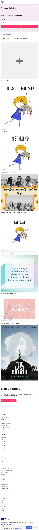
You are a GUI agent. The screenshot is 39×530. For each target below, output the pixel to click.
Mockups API (4, 497)
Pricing (2, 499)
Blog (2, 501)
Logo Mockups (4, 442)
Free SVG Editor (4, 424)
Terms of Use (21, 521)
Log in (2, 458)
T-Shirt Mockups (5, 444)
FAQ (2, 460)
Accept (29, 527)
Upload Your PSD (5, 467)
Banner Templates (5, 449)
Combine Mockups (5, 471)
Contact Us (3, 495)
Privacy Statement (29, 521)
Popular (3, 38)
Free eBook (3, 473)
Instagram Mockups (5, 451)
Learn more (19, 528)
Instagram (3, 505)
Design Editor (4, 418)
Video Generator (5, 487)
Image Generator (5, 483)
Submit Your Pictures (6, 465)
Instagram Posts (5, 446)
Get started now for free (8, 399)
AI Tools (3, 481)
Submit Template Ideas (6, 469)
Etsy (2, 438)
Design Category (6, 34)
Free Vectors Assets (6, 428)
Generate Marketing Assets (7, 462)
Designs (4, 19)
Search (19, 26)
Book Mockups (4, 440)
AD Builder (3, 420)
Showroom (3, 436)
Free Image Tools (5, 426)
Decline (35, 527)
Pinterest (3, 507)
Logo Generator (4, 485)
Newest (8, 38)
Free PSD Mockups (5, 422)
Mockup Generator (5, 416)
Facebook (3, 503)
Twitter (2, 509)
